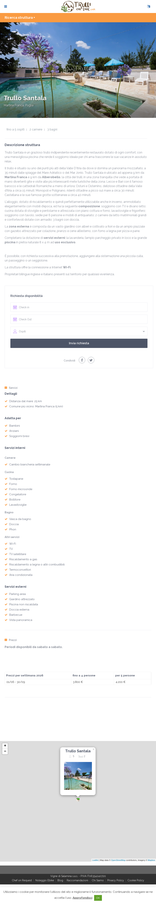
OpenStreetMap (118, 860)
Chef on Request (22, 880)
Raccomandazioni (77, 880)
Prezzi (11, 640)
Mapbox (151, 860)
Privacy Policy (115, 880)
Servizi (11, 387)
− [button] (5, 751)
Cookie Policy (135, 880)
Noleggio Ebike (44, 880)
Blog (60, 880)
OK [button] (98, 898)
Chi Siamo (98, 880)
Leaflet (95, 860)
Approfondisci (82, 897)
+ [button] (5, 746)
